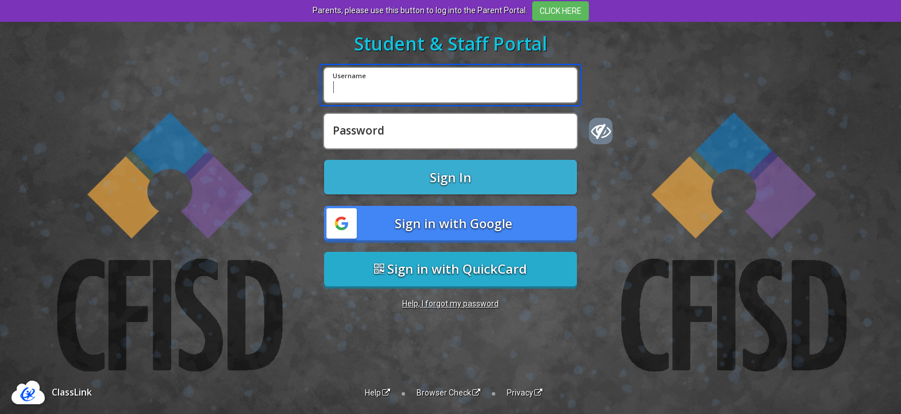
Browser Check (448, 392)
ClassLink (72, 392)
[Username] (450, 85)
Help (377, 392)
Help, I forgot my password (450, 303)
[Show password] (601, 131)
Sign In (450, 177)
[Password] (450, 131)
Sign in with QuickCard (450, 268)
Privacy (524, 392)
